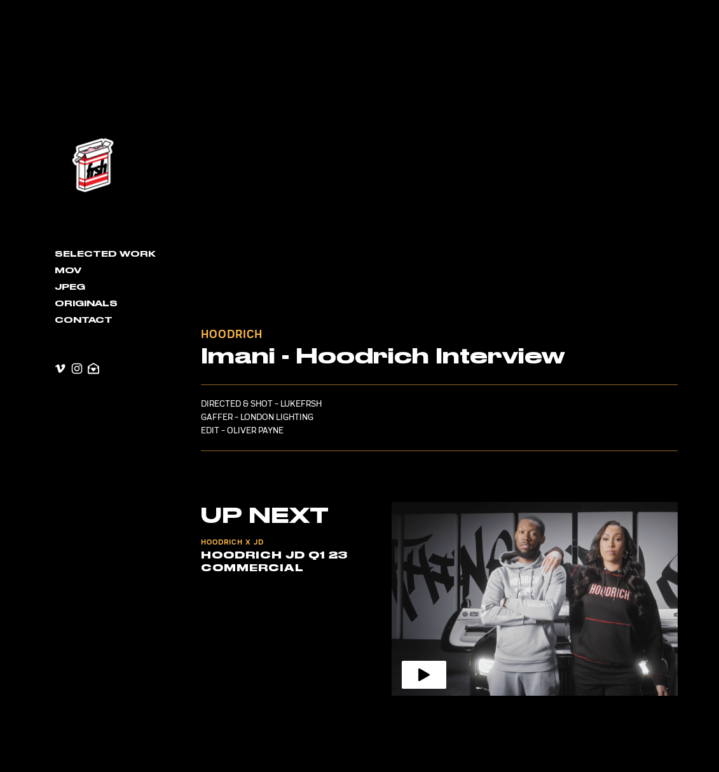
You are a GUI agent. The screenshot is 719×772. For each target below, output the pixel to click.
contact (84, 320)
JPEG (70, 287)
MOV (68, 270)
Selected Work (105, 254)
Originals (86, 304)
